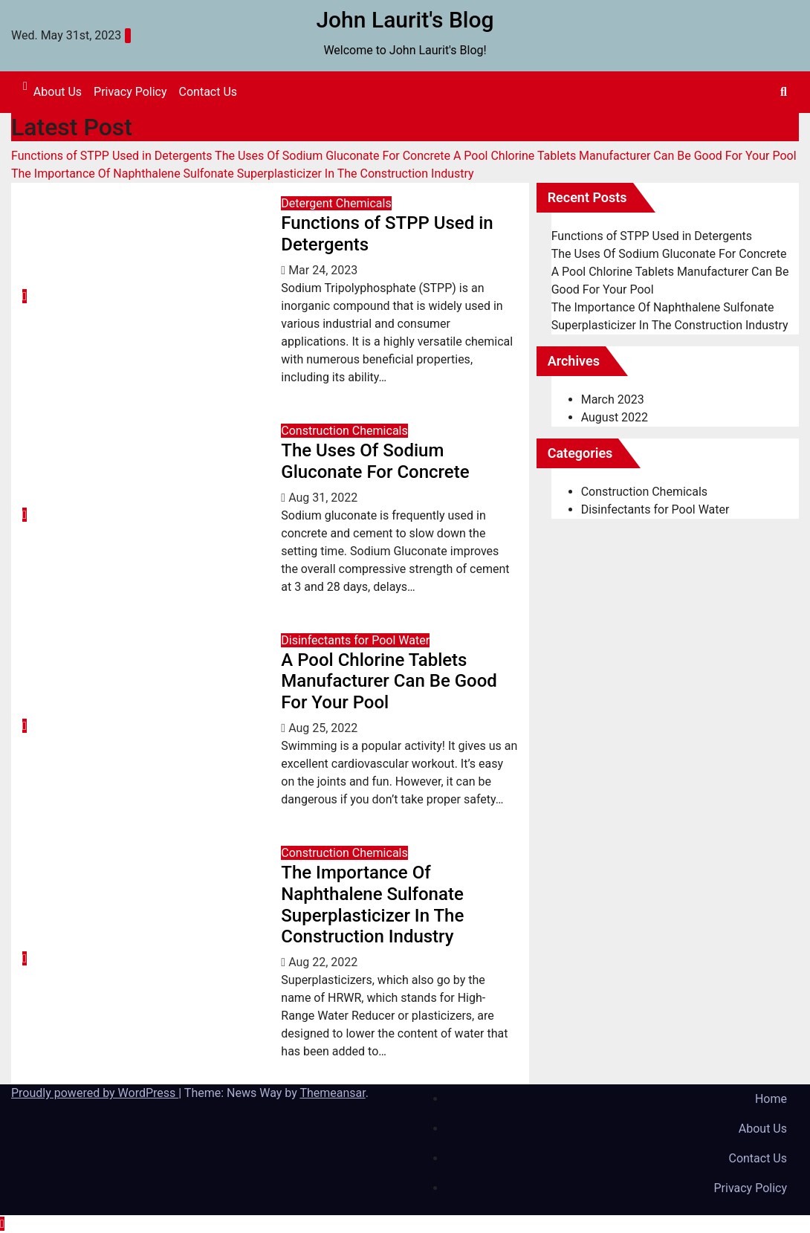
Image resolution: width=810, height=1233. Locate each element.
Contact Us (208, 92)
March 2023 (612, 399)
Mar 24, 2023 (322, 270)
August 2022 (614, 417)
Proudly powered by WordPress (94, 1093)
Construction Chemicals (344, 431)
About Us (57, 92)
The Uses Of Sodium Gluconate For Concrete (375, 461)
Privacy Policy (130, 92)
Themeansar (332, 1093)
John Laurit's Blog (404, 20)
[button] (783, 92)
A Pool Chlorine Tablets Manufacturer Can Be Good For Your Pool (388, 681)
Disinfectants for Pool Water (355, 640)
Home (771, 1099)
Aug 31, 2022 (322, 498)
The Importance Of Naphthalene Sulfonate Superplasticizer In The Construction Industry (372, 904)
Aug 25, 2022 (322, 728)
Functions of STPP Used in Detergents (651, 236)
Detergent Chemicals (336, 203)
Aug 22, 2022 (322, 962)
